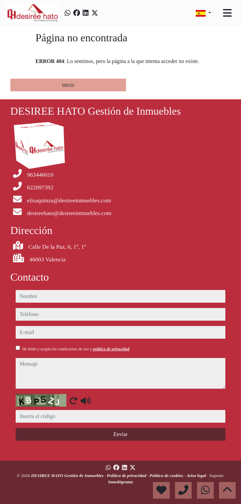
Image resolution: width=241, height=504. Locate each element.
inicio (68, 85)
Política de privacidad (127, 475)
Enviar (120, 434)
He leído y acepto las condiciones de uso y (75, 349)
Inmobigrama (120, 481)
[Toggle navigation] (227, 13)
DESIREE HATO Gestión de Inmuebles (68, 475)
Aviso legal (196, 475)
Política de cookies (166, 475)
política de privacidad (111, 349)
